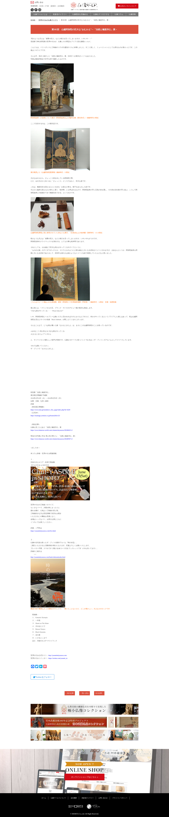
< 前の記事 (70, 693)
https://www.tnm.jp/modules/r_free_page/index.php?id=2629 (50, 410)
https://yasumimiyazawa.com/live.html (43, 531)
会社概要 (74, 798)
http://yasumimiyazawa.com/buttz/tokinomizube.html (48, 557)
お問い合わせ (103, 798)
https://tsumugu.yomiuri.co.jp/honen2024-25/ (45, 415)
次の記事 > (99, 693)
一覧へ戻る (85, 693)
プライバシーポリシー (119, 798)
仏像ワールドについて (58, 798)
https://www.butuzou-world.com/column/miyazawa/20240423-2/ (52, 430)
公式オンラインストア (127, 6)
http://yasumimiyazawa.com (57, 655)
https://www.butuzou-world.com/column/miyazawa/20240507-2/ (52, 439)
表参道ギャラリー (88, 798)
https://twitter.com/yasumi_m (57, 658)
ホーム (43, 798)
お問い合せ (39, 2)
